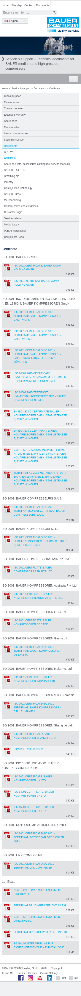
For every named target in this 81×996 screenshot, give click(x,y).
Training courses (13, 108)
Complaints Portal (14, 237)
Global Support (12, 96)
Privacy (32, 973)
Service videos (12, 218)
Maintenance (11, 102)
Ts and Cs (7, 973)
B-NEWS (9, 151)
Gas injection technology (18, 188)
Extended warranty (15, 114)
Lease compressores (16, 133)
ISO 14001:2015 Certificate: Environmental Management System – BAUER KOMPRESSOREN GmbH (40, 377)
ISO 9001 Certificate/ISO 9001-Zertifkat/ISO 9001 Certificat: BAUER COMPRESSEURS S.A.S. (39, 511)
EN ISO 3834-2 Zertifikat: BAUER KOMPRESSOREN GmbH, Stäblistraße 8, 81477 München (40, 434)
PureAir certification (15, 230)
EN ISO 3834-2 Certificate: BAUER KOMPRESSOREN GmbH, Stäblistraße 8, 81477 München (40, 415)
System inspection (14, 139)
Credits (21, 973)
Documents (42, 5)
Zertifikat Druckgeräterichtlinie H (40, 905)
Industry (8, 182)
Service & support (20, 88)
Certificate (10, 157)
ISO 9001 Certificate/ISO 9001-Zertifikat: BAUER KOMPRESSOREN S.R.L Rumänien (37, 707)
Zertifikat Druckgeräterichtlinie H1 (40, 932)
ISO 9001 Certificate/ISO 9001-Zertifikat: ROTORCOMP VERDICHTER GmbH (39, 837)
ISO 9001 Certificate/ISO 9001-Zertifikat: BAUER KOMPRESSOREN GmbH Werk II (37, 335)
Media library (11, 224)
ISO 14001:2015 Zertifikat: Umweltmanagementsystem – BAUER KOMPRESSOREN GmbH (40, 396)
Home (5, 5)
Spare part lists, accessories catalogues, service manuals (37, 163)
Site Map (16, 5)
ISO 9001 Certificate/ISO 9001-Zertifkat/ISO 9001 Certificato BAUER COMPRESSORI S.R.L (40, 541)
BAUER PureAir (13, 194)
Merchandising (12, 200)
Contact (28, 5)
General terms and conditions (21, 206)
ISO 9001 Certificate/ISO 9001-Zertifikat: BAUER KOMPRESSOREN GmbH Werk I (37, 316)
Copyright (56, 968)
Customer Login (13, 212)
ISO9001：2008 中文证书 (28, 749)
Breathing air (11, 176)
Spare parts (10, 121)
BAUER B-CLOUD (14, 170)
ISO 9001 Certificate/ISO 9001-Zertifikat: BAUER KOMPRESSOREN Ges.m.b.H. (37, 650)
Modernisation (12, 127)
